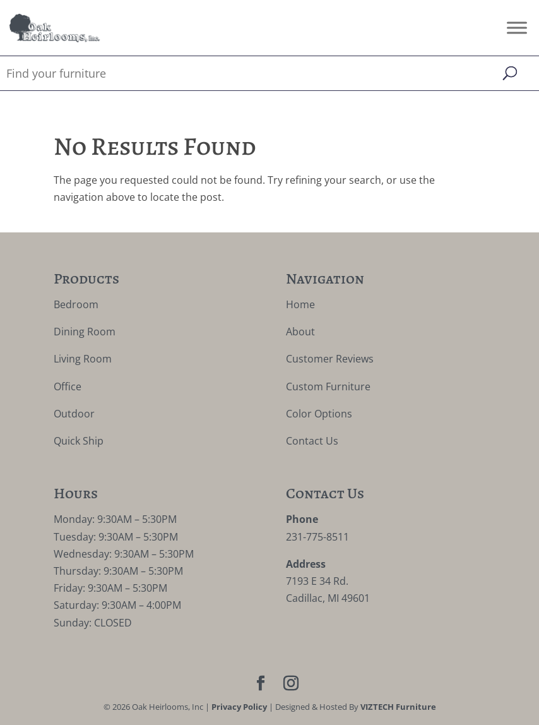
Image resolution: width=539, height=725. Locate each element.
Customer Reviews (330, 359)
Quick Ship (79, 441)
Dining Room (85, 332)
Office (67, 386)
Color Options (319, 414)
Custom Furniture (328, 386)
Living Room (83, 359)
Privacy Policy (239, 706)
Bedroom (76, 304)
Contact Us (312, 441)
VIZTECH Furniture (398, 706)
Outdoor (74, 414)
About (300, 332)
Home (300, 304)
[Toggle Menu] (517, 27)
